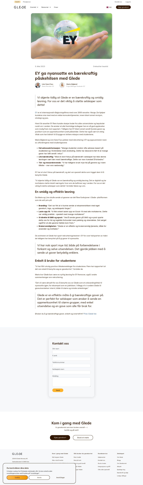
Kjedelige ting (121, 469)
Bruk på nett (77, 460)
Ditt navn (55, 349)
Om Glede (120, 457)
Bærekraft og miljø (122, 472)
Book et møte (83, 437)
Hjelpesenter (101, 457)
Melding (55, 376)
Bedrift (17, 2)
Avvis (39, 477)
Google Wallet (78, 469)
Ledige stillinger (121, 476)
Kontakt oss (118, 2)
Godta (17, 477)
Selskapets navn (58, 369)
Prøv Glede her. (90, 314)
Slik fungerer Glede (57, 457)
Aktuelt (119, 466)
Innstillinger (60, 477)
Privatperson (27, 2)
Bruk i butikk (77, 457)
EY (36, 112)
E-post (54, 355)
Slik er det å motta (57, 460)
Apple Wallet (77, 466)
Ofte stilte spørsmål (104, 469)
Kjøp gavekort (123, 7)
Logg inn (128, 2)
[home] (21, 7)
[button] (34, 7)
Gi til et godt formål (79, 463)
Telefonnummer (58, 362)
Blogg (119, 460)
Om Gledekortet (121, 463)
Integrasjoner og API (104, 466)
